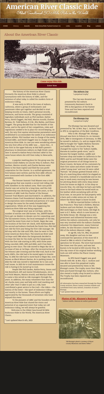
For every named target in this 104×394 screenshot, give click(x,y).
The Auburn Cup (80, 91)
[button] (80, 324)
